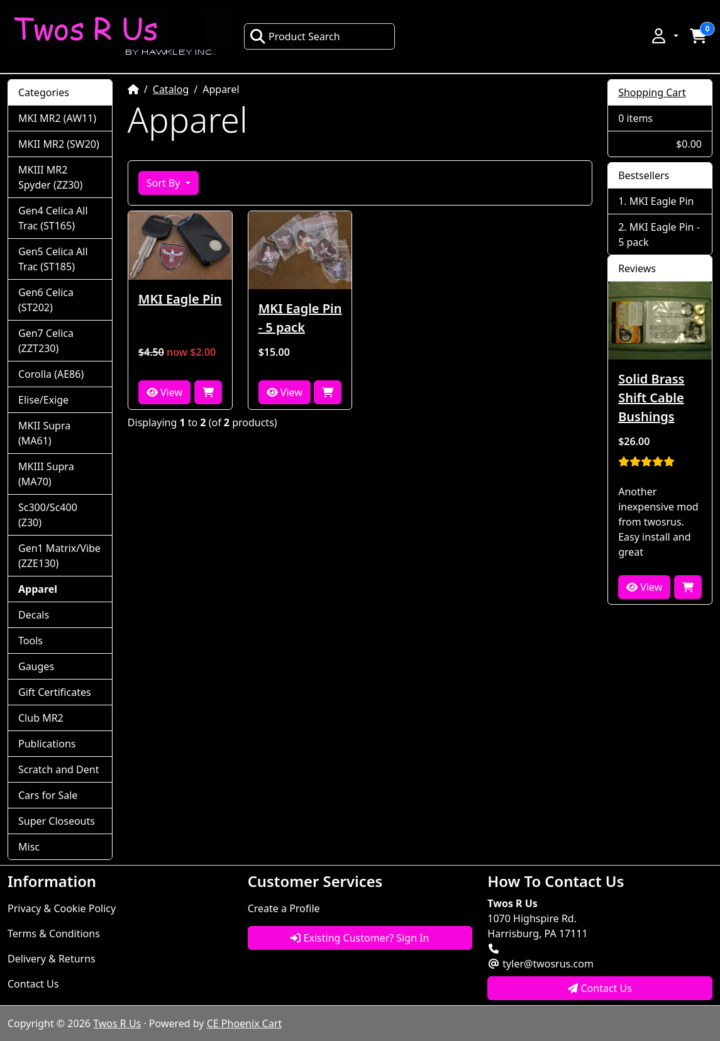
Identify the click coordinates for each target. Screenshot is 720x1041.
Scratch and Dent (58, 769)
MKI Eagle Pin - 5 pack (300, 318)
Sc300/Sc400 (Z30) (47, 514)
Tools (30, 640)
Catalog (171, 89)
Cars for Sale (47, 795)
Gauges (36, 666)
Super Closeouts (56, 821)
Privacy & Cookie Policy (62, 908)
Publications (46, 744)
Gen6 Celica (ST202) (46, 299)
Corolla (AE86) (51, 374)
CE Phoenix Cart (244, 1023)
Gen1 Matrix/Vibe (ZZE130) (59, 555)
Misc (29, 847)
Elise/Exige (43, 400)
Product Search (295, 36)
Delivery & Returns (52, 959)
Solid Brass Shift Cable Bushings (651, 397)
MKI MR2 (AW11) (57, 118)
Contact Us (33, 984)
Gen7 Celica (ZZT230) (46, 340)
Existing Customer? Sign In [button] (360, 938)
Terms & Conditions (54, 933)
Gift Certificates (54, 692)
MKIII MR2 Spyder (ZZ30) (50, 177)
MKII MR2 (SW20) (58, 144)
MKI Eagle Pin (180, 298)
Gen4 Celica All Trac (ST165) (53, 218)
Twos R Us (117, 1023)
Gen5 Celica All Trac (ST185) (53, 259)
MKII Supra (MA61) (44, 433)
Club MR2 (41, 718)
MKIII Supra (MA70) (46, 474)
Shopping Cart (652, 92)
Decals (33, 615)
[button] (664, 35)
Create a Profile (284, 908)
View (164, 392)
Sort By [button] (165, 183)
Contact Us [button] (600, 988)
